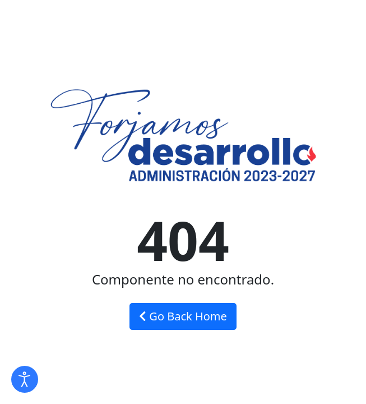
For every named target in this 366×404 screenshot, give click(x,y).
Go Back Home (183, 316)
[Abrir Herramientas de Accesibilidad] (24, 379)
